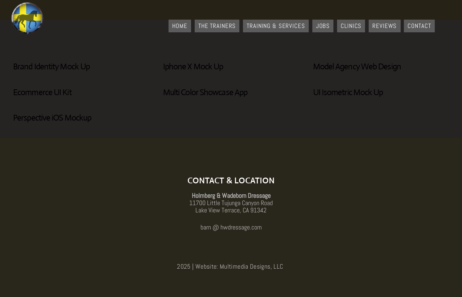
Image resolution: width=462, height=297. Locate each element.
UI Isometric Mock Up (348, 92)
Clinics (351, 26)
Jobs (323, 26)
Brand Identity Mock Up (51, 66)
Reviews (384, 26)
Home (179, 26)
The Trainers (217, 26)
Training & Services (276, 26)
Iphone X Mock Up (193, 66)
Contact (419, 26)
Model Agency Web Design (357, 66)
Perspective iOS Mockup (52, 118)
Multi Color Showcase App (205, 92)
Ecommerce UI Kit (42, 92)
